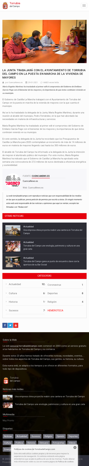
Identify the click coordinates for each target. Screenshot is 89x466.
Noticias (8, 436)
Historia (13, 301)
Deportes (53, 293)
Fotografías (58, 443)
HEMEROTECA (55, 310)
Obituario (43, 443)
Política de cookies (66, 462)
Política (19, 443)
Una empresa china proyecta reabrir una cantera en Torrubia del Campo (8, 397)
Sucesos (13, 310)
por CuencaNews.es (14, 82)
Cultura (13, 293)
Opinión (60, 436)
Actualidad (28, 226)
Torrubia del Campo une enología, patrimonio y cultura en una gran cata (8, 405)
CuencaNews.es (35, 187)
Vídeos (72, 443)
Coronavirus (54, 284)
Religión (52, 301)
